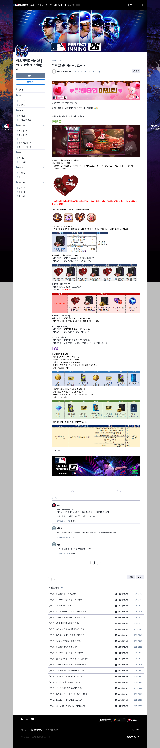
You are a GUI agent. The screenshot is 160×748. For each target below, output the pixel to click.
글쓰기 (30, 75)
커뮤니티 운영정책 (52, 730)
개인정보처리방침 (36, 730)
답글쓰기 (74, 521)
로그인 (130, 5)
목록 (131, 577)
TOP (141, 577)
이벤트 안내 (56, 60)
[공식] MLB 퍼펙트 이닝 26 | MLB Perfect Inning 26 (52, 4)
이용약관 (24, 730)
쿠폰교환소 (31, 82)
